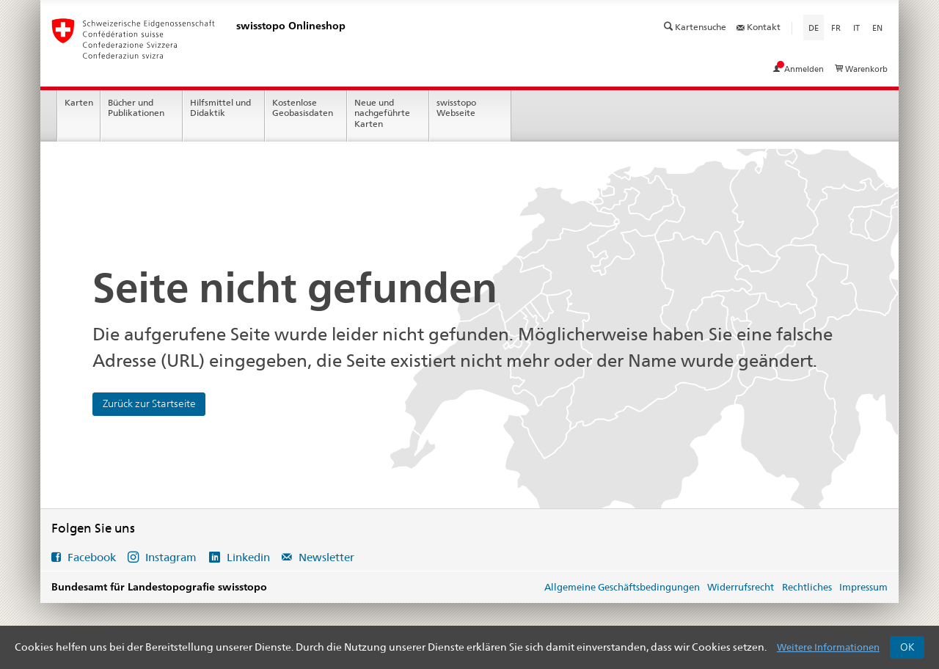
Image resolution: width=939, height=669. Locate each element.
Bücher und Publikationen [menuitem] (136, 108)
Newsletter (325, 557)
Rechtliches (807, 587)
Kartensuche (696, 26)
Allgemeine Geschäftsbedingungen (622, 587)
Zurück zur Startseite (149, 403)
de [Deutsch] (816, 27)
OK (907, 647)
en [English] (877, 28)
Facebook (92, 557)
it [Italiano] (856, 28)
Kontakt (759, 26)
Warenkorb (861, 69)
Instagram (171, 557)
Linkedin (248, 557)
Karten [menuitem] (79, 102)
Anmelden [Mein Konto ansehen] (799, 69)
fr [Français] (836, 28)
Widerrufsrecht (740, 587)
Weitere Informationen (828, 647)
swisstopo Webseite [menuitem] (456, 108)
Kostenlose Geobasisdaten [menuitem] (302, 108)
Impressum (863, 587)
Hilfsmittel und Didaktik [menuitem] (220, 108)
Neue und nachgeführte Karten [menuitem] (382, 113)
